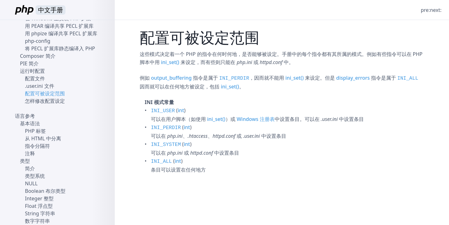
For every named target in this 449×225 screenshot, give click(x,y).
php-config (37, 41)
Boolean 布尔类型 (45, 191)
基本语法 (30, 123)
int (181, 110)
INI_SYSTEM (166, 145)
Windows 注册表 (256, 119)
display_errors (353, 77)
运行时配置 (32, 71)
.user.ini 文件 (39, 85)
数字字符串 (37, 221)
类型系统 (35, 175)
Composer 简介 (38, 55)
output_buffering (171, 77)
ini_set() (170, 62)
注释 (30, 153)
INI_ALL (407, 78)
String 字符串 (40, 213)
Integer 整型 (39, 198)
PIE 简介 (29, 63)
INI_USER (163, 111)
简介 (30, 168)
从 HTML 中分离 (43, 138)
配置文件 (35, 78)
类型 (25, 161)
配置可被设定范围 (45, 93)
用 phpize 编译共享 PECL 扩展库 (61, 33)
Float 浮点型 (39, 205)
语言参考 (25, 115)
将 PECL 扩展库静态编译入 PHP (60, 48)
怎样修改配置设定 (45, 101)
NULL (31, 183)
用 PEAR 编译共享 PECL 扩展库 (59, 25)
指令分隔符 (37, 145)
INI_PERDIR (234, 78)
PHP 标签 (35, 131)
